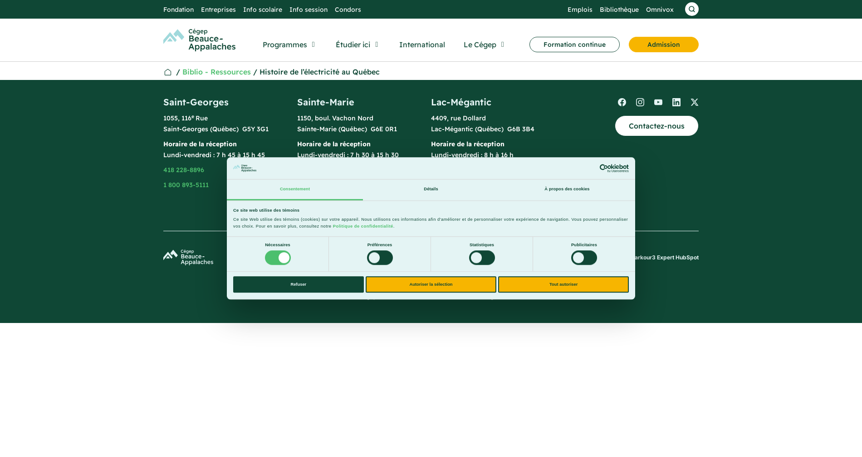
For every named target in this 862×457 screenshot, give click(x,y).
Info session (308, 9)
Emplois (580, 9)
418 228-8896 (183, 170)
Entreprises (218, 9)
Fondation (178, 9)
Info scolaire (262, 9)
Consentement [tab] (295, 189)
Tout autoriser (563, 284)
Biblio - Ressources (216, 71)
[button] (290, 44)
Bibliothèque (619, 9)
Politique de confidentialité (363, 226)
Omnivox (660, 9)
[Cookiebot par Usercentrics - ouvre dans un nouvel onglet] (589, 168)
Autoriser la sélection (430, 284)
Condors (348, 9)
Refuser (298, 284)
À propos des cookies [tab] (566, 189)
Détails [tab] (431, 189)
